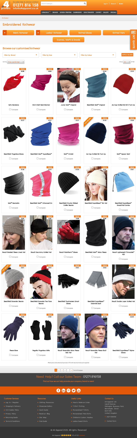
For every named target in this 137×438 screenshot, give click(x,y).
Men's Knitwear (20, 32)
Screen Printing (65, 12)
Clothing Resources (46, 402)
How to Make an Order (81, 402)
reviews (82, 435)
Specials (113, 12)
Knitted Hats (119, 32)
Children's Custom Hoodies (83, 417)
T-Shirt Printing (78, 406)
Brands (55, 12)
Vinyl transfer (89, 12)
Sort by (13, 62)
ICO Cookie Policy (12, 410)
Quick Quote (43, 410)
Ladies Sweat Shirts (80, 421)
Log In (106, 4)
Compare (15, 109)
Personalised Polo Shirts (82, 413)
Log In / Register (12, 402)
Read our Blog (44, 413)
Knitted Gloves (85, 32)
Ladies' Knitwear (54, 32)
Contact (98, 12)
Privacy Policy (11, 413)
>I (71, 370)
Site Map (42, 417)
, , (114, 408)
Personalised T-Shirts (81, 410)
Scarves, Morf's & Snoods (68, 39)
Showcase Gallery (45, 406)
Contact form (111, 421)
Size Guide (43, 421)
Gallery (106, 12)
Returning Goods (12, 417)
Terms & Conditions (13, 421)
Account (113, 4)
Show (126, 62)
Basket (121, 4)
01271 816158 (92, 376)
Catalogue (45, 12)
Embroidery (77, 12)
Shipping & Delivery (13, 406)
